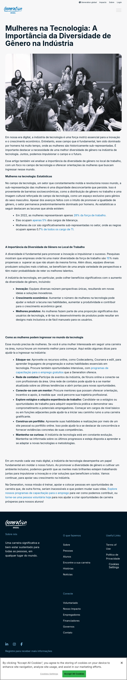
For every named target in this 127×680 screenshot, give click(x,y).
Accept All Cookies (74, 673)
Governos (68, 626)
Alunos (67, 556)
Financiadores (71, 620)
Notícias (67, 574)
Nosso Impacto (72, 608)
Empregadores (71, 614)
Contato (67, 632)
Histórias (68, 568)
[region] (63, 669)
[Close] (121, 662)
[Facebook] (22, 644)
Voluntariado (70, 602)
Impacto (102, 2)
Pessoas (68, 550)
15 (108, 258)
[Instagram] (14, 644)
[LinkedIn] (6, 644)
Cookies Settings (114, 566)
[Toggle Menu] (118, 10)
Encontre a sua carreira (76, 562)
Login (119, 2)
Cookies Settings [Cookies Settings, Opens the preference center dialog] (49, 673)
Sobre (111, 2)
